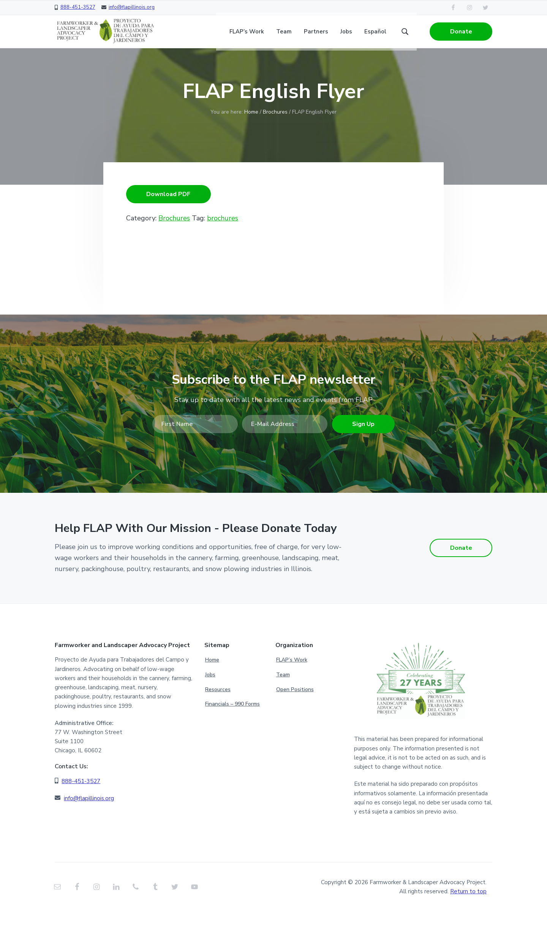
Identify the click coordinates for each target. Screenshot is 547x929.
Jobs (210, 692)
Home (212, 677)
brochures (222, 238)
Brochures (275, 132)
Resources (218, 707)
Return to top (468, 909)
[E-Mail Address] (284, 444)
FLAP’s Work (291, 677)
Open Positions (295, 707)
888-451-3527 (77, 7)
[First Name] (195, 444)
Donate (461, 34)
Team (283, 692)
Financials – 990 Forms (232, 721)
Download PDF (168, 214)
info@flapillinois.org (132, 7)
